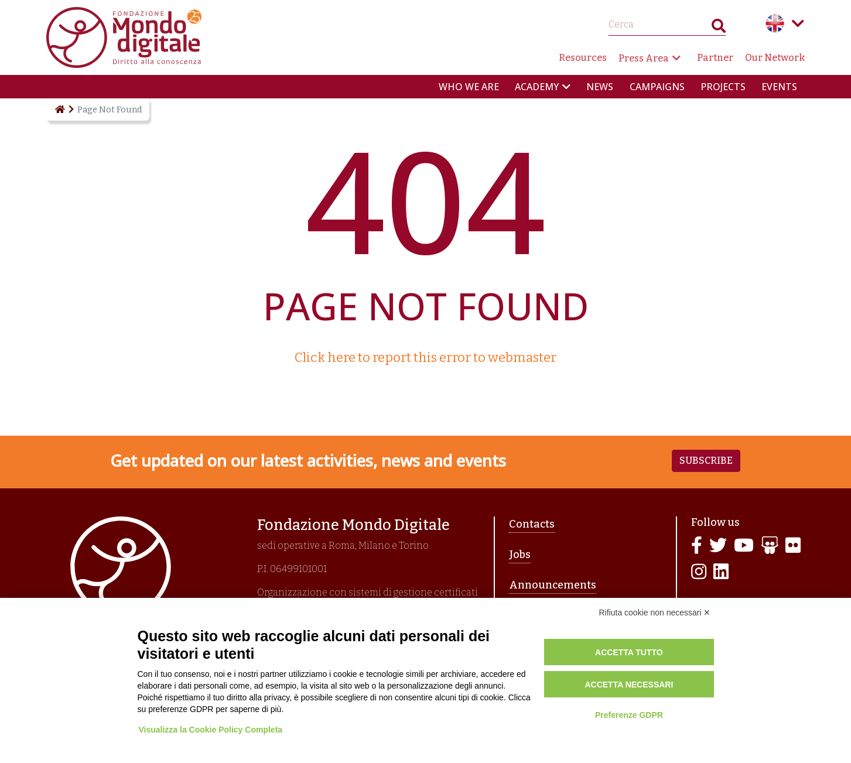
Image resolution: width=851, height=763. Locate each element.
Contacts (532, 524)
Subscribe (706, 460)
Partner (715, 57)
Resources (583, 57)
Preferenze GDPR (629, 715)
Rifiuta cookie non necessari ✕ (655, 612)
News (599, 86)
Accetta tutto (629, 652)
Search (719, 28)
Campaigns (657, 86)
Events (779, 86)
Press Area (643, 58)
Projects (723, 86)
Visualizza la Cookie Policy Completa (213, 729)
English (774, 23)
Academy (537, 86)
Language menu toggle (798, 23)
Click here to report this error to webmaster (425, 357)
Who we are (469, 86)
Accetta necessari (629, 684)
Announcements (552, 585)
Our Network (775, 57)
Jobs (520, 554)
